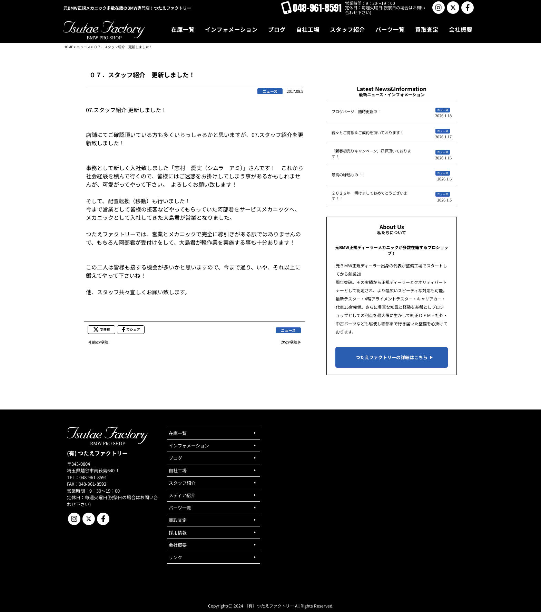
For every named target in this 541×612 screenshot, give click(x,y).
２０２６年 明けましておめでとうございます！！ (369, 195)
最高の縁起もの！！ (349, 174)
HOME (68, 46)
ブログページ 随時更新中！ (356, 111)
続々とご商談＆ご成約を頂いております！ (368, 132)
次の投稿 (289, 342)
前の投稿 (100, 342)
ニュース (83, 46)
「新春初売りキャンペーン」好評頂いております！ (371, 153)
